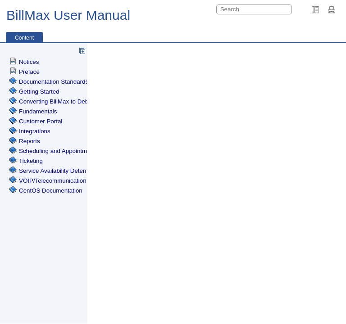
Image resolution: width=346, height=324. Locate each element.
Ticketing (31, 161)
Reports (29, 141)
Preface (29, 71)
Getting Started (39, 91)
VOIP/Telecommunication (52, 180)
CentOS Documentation (50, 190)
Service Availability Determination (63, 170)
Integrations (34, 131)
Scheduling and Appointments (58, 151)
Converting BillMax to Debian (57, 101)
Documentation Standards (53, 81)
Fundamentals (38, 111)
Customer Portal (40, 121)
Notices (29, 61)
